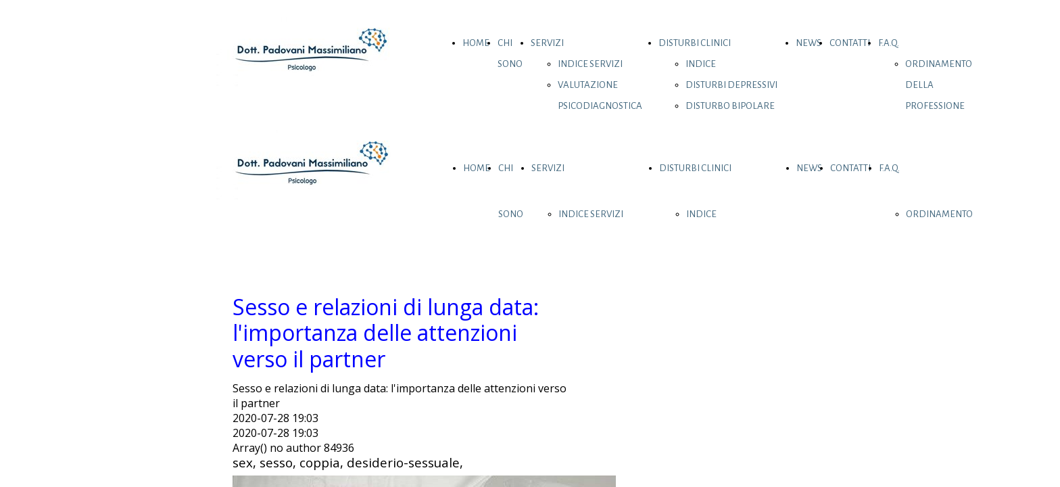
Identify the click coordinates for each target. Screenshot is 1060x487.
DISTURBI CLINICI (694, 43)
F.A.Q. (888, 43)
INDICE (700, 64)
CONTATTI (849, 43)
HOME (475, 43)
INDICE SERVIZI (590, 64)
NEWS (808, 43)
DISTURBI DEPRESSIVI (731, 85)
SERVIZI (547, 43)
